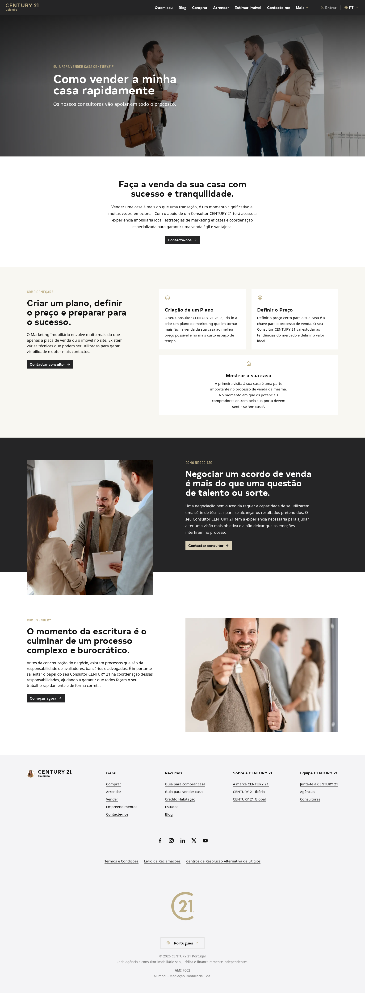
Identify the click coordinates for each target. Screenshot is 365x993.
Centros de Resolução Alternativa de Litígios (223, 861)
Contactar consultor (50, 364)
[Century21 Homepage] (22, 8)
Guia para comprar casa (185, 784)
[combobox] (351, 7)
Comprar (199, 7)
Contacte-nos (182, 239)
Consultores (310, 799)
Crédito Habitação (180, 799)
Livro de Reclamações (162, 861)
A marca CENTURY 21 (251, 784)
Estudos (171, 806)
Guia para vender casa (184, 791)
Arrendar (221, 7)
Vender (112, 799)
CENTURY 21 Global (249, 799)
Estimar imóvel (248, 7)
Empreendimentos (121, 806)
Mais (302, 7)
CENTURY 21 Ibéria (249, 791)
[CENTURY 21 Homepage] (64, 774)
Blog (183, 7)
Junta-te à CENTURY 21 (319, 784)
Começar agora (46, 698)
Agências (307, 791)
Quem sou (164, 7)
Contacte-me (278, 7)
